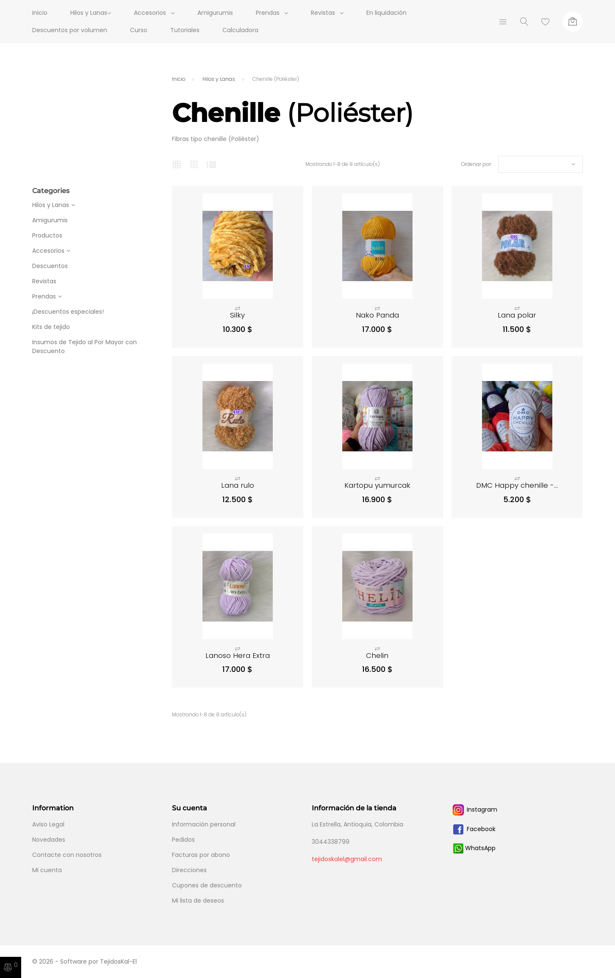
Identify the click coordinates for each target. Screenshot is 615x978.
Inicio (39, 12)
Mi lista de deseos (198, 900)
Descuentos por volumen (69, 30)
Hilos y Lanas (50, 205)
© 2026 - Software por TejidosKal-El (84, 961)
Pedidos (183, 839)
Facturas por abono (201, 855)
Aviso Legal (48, 824)
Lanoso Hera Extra (237, 655)
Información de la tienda (354, 808)
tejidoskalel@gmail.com (347, 859)
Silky (237, 315)
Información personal (203, 824)
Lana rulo (237, 485)
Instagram (474, 809)
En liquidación (391, 12)
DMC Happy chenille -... (517, 485)
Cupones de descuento (207, 885)
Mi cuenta (47, 870)
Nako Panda (377, 315)
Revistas (328, 12)
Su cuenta (189, 808)
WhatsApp (474, 848)
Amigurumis (220, 12)
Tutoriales (184, 30)
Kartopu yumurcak (377, 485)
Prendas (272, 12)
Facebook (474, 829)
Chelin (377, 655)
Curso (138, 30)
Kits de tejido (51, 327)
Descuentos (50, 266)
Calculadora (240, 30)
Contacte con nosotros (67, 855)
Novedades (48, 839)
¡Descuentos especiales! (68, 311)
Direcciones (189, 870)
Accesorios (155, 12)
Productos (47, 235)
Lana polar (517, 315)
